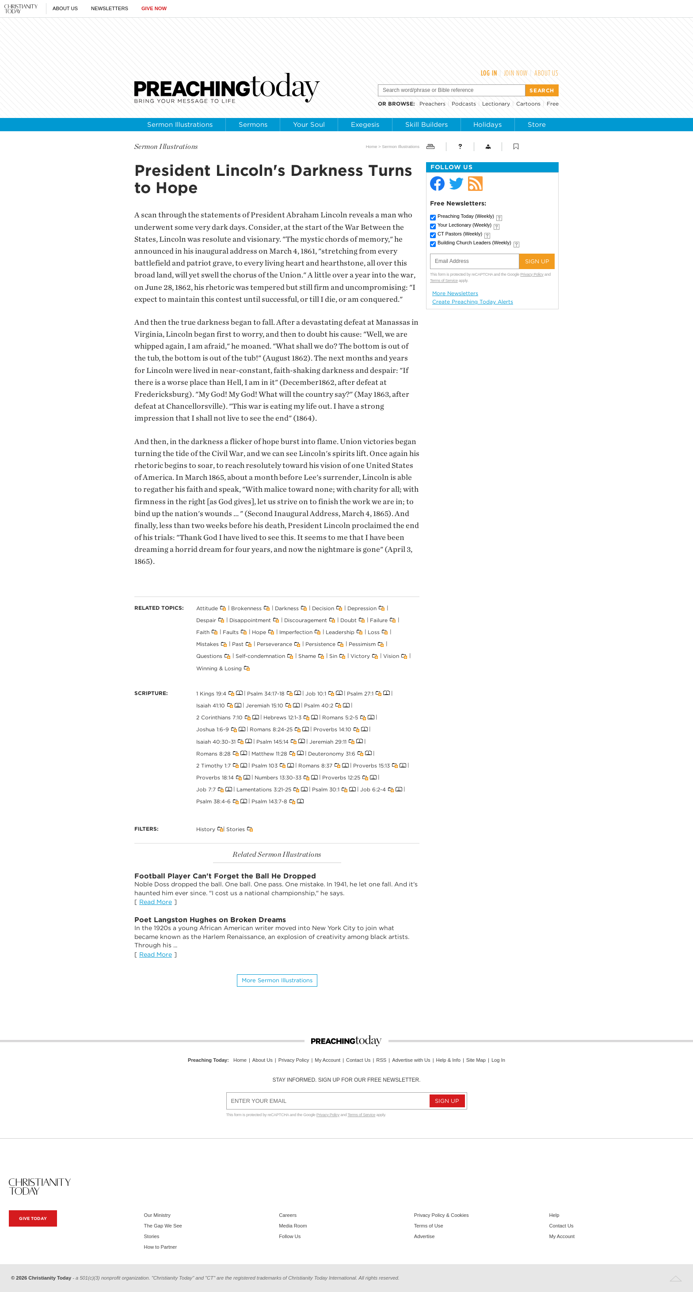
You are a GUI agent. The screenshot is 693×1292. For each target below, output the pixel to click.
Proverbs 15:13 (371, 765)
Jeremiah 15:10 (264, 705)
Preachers (432, 103)
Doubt (348, 620)
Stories (235, 828)
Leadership (340, 632)
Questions (209, 656)
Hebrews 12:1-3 (282, 717)
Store (537, 125)
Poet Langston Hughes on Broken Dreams (210, 920)
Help (554, 1215)
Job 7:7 (206, 789)
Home (371, 146)
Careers (288, 1215)
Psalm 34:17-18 (266, 693)
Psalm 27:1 (360, 693)
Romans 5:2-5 (340, 717)
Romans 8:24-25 (271, 729)
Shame (307, 656)
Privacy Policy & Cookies (441, 1215)
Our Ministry (157, 1215)
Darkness (287, 607)
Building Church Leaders (474, 242)
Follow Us (290, 1236)
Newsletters (109, 8)
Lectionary (496, 103)
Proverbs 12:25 (341, 777)
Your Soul (309, 125)
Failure (379, 620)
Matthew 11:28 (269, 753)
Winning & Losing (219, 668)
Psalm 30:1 (325, 789)
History (205, 828)
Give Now (154, 8)
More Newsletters (455, 293)
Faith (202, 632)
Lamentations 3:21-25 (263, 789)
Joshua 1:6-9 (212, 729)
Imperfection (295, 632)
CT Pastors (460, 233)
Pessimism (362, 644)
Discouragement (305, 620)
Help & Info (448, 1060)
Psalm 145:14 (272, 741)
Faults (231, 632)
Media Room (293, 1225)
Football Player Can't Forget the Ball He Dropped (225, 876)
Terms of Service (444, 280)
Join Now (516, 72)
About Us (65, 8)
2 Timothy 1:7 (213, 765)
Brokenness (246, 607)
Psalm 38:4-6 (213, 801)
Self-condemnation (260, 656)
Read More (155, 901)
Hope (259, 632)
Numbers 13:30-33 (278, 777)
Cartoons (528, 103)
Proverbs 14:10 (332, 729)
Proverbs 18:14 (215, 777)
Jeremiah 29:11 (327, 741)
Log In (489, 72)
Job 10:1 (315, 693)
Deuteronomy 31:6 (331, 753)
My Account (327, 1060)
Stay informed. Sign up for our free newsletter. (346, 1080)
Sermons (253, 125)
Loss (374, 632)
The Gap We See (163, 1225)
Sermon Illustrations (180, 125)
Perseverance (274, 644)
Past (238, 644)
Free (553, 103)
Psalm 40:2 (318, 705)
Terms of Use (428, 1225)
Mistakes (207, 644)
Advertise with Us (411, 1060)
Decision (323, 607)
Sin (333, 656)
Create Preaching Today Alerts (472, 302)
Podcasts (464, 103)
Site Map (476, 1060)
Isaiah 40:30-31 (216, 741)
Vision (391, 656)
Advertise (424, 1236)
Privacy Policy (531, 274)
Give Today (33, 1218)
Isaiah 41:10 (210, 705)
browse (400, 103)
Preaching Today (466, 216)
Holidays (487, 125)
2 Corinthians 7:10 (219, 717)
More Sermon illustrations (277, 980)
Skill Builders (426, 125)
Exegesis (365, 125)
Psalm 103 (264, 765)
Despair (206, 620)
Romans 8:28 (213, 753)
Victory (360, 656)
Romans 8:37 (315, 765)
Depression (362, 607)
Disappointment (250, 620)
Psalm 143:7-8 (269, 801)
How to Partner (160, 1247)
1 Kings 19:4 (211, 693)
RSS (381, 1060)
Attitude (207, 607)
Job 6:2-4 (373, 789)
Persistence (320, 644)
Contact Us (358, 1060)
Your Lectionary (464, 225)
